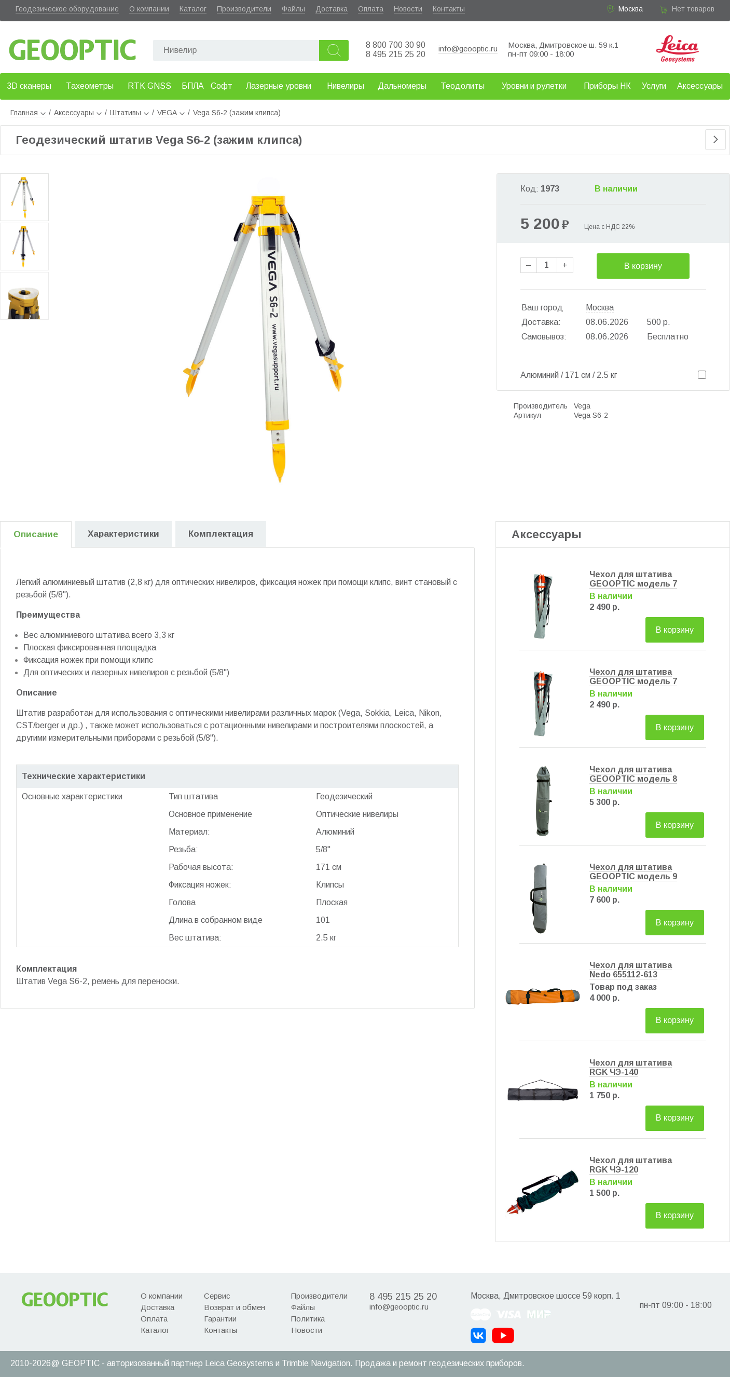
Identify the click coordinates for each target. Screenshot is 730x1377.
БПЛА (193, 85)
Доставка (331, 9)
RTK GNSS (149, 85)
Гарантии (220, 1318)
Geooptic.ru (72, 47)
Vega (582, 406)
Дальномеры (402, 85)
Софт (221, 85)
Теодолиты (462, 85)
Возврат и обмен (234, 1307)
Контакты (449, 9)
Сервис (217, 1295)
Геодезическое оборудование (67, 9)
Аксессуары (700, 85)
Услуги (654, 85)
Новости (408, 9)
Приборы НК (607, 85)
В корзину (643, 266)
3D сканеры (29, 85)
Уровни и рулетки (534, 85)
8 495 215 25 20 (395, 54)
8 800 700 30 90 (395, 44)
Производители (244, 9)
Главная (28, 112)
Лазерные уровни (278, 85)
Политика (308, 1318)
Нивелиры (345, 85)
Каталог (193, 9)
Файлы (293, 9)
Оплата (370, 9)
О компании (149, 9)
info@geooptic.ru (468, 48)
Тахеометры (90, 85)
